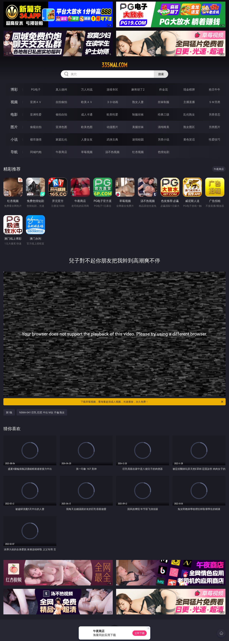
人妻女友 (86, 139)
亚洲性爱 (36, 114)
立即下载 (140, 633)
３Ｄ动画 (112, 102)
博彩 (14, 89)
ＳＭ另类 (214, 102)
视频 (14, 101)
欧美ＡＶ (86, 102)
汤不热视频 (112, 152)
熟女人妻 (138, 102)
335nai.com (114, 65)
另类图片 (214, 127)
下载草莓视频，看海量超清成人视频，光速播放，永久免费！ (152, 402)
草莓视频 (86, 152)
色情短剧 (163, 152)
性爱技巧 (214, 139)
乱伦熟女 (189, 114)
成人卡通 (86, 114)
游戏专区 (112, 89)
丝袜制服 (163, 102)
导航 (14, 151)
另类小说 (163, 139)
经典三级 (163, 114)
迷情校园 (138, 139)
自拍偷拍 (61, 102)
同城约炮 (36, 152)
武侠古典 (112, 139)
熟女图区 (189, 127)
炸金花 (163, 89)
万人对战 (86, 89)
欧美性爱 (112, 114)
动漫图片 (112, 127)
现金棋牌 (189, 89)
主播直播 (189, 102)
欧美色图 (86, 127)
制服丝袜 (138, 114)
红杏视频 (138, 152)
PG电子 (35, 89)
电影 (14, 114)
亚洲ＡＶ (36, 102)
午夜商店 (61, 152)
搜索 (161, 74)
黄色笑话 (189, 139)
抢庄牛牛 (214, 89)
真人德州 (61, 89)
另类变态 (214, 114)
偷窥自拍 (36, 127)
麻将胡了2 (137, 89)
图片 (14, 126)
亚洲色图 (61, 127)
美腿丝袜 (138, 127)
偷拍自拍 (61, 114)
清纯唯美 (163, 127)
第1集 (9, 412)
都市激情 (36, 139)
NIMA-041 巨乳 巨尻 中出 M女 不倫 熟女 (42, 412)
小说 (14, 139)
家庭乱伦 (61, 139)
